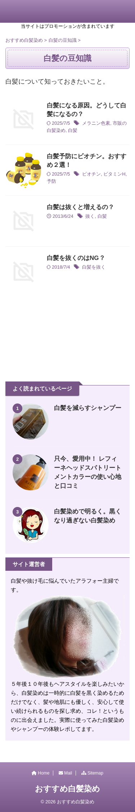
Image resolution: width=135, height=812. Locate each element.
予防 (51, 181)
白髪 (72, 130)
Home (40, 773)
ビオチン (91, 174)
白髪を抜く (93, 267)
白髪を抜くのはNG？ (76, 258)
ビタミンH (114, 174)
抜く (90, 216)
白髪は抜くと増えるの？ (80, 207)
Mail (65, 773)
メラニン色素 (96, 123)
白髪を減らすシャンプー (87, 408)
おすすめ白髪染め (67, 788)
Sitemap (92, 773)
